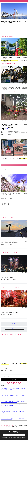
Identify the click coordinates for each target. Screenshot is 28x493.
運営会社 (2, 436)
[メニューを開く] (26, 1)
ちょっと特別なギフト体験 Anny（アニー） (21, 436)
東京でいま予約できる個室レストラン (5, 421)
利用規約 (15, 436)
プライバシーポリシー (6, 436)
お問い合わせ (11, 436)
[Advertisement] (7, 29)
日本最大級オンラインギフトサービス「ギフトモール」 (19, 437)
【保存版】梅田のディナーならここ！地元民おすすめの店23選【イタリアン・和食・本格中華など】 (13, 395)
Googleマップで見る (7, 128)
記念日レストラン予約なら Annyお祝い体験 (7, 437)
